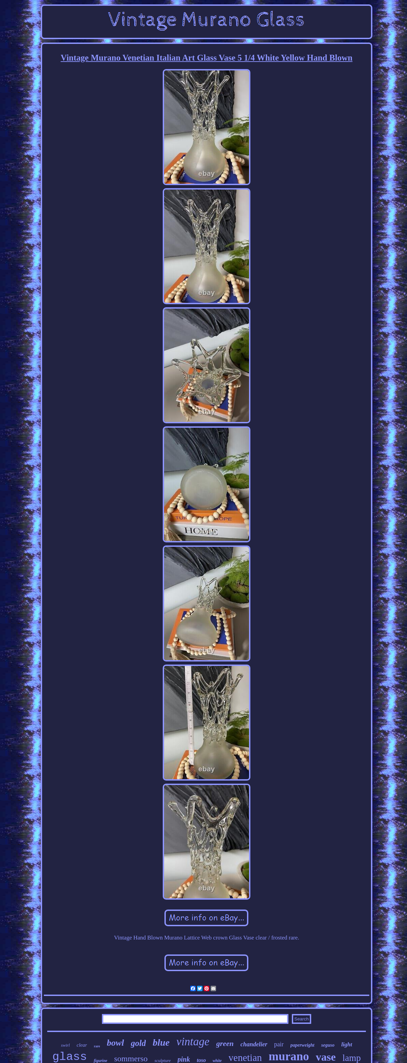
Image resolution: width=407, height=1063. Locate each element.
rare (97, 1046)
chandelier (254, 1044)
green (224, 1043)
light (346, 1044)
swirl (65, 1045)
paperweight (302, 1045)
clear (81, 1045)
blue (161, 1042)
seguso (327, 1045)
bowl (115, 1043)
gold (138, 1043)
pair (279, 1044)
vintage (192, 1041)
